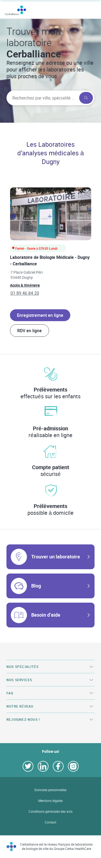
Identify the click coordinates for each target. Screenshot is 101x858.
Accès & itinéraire (25, 285)
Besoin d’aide (45, 615)
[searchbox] (42, 98)
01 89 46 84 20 (25, 293)
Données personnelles (50, 790)
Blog (36, 585)
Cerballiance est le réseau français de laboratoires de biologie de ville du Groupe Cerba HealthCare (56, 846)
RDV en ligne (29, 331)
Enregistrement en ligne (40, 315)
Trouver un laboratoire (55, 556)
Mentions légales (50, 801)
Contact (50, 822)
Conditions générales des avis (50, 811)
